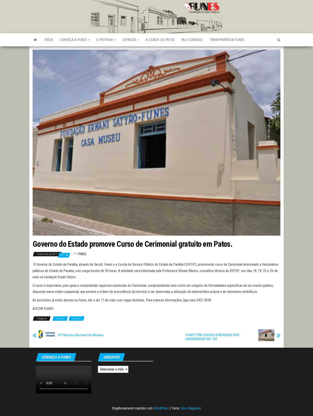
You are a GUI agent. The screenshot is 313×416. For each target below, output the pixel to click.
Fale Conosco (192, 40)
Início (49, 40)
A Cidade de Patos (160, 40)
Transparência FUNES (226, 40)
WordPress (161, 408)
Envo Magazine (191, 408)
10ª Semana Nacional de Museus (80, 335)
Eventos (60, 318)
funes (82, 254)
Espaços (131, 40)
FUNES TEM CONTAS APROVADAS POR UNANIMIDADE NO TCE (212, 337)
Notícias (76, 318)
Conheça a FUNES (75, 40)
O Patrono (106, 40)
